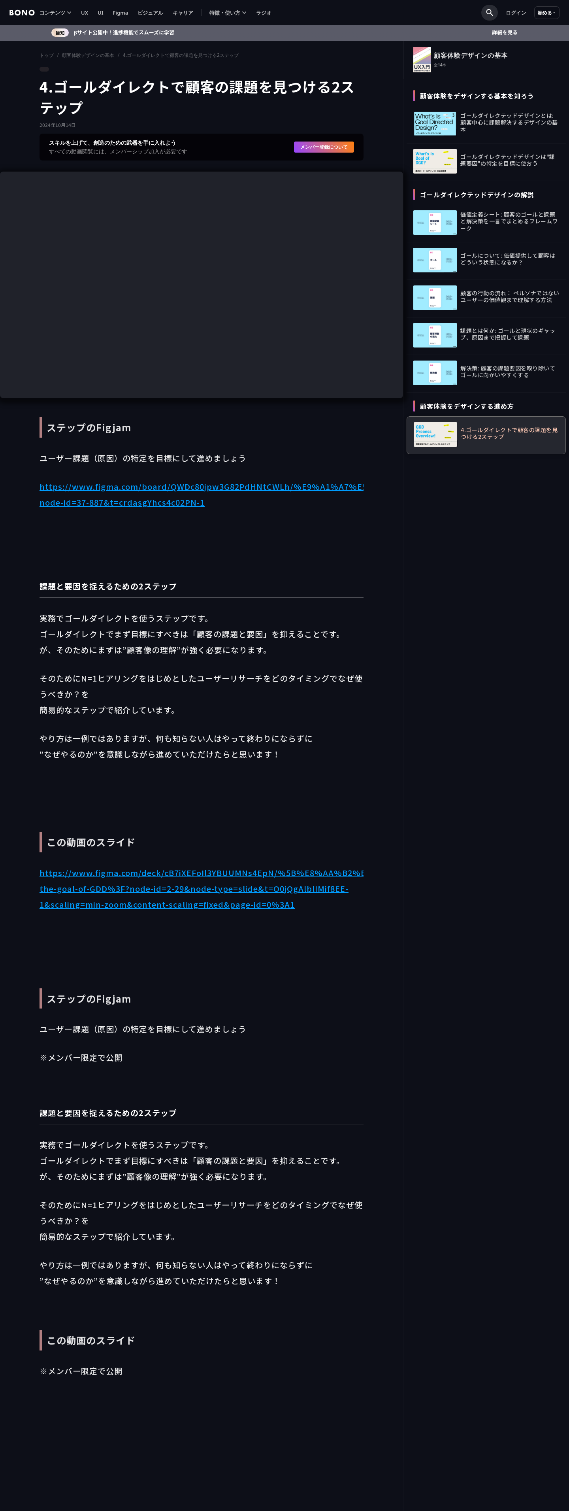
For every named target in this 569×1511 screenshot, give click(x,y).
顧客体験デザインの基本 (88, 55)
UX (84, 12)
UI (101, 12)
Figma (120, 12)
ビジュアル (150, 12)
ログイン (516, 12)
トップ (47, 55)
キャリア (183, 12)
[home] (22, 12)
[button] (55, 13)
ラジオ (263, 12)
